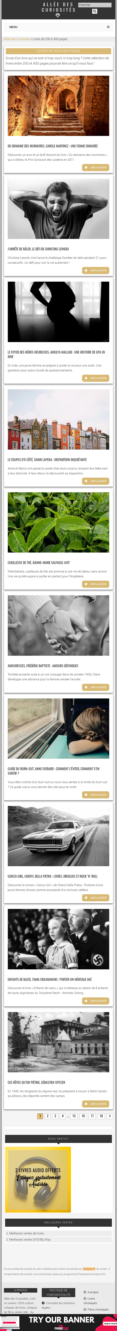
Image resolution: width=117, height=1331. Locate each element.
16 (83, 1116)
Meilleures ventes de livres (26, 1233)
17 (92, 1116)
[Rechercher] (94, 11)
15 (74, 1116)
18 (101, 1116)
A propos (93, 1292)
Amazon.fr (89, 1269)
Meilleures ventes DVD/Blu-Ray (30, 1239)
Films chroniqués (98, 1309)
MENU (13, 27)
